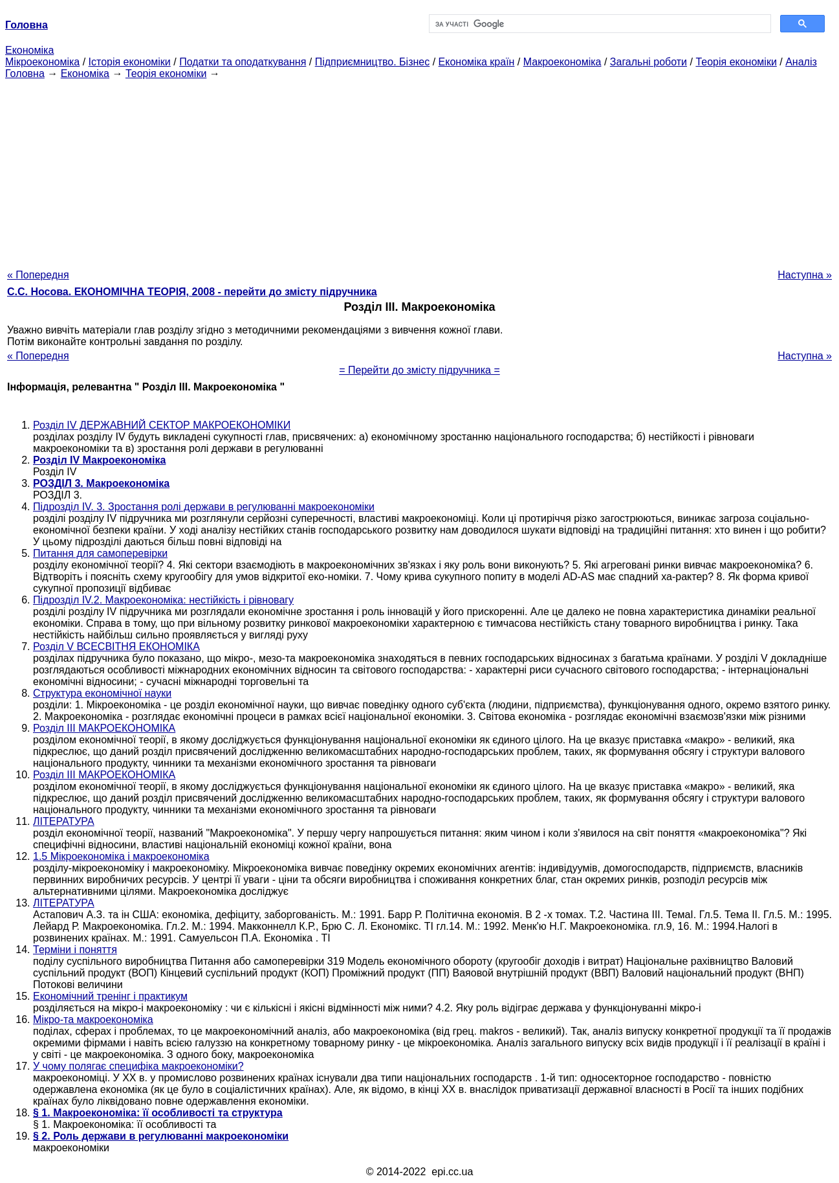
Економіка (29, 50)
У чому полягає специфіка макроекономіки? (138, 1066)
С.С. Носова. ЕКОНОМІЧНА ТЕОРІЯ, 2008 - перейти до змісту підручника (192, 291)
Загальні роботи (648, 61)
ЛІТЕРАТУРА (63, 821)
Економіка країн (477, 61)
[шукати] (599, 24)
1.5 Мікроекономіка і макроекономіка (121, 856)
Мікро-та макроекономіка (93, 1019)
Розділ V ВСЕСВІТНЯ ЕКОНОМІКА (116, 646)
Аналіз (801, 61)
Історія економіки (130, 61)
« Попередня (38, 274)
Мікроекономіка (42, 61)
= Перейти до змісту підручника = (419, 370)
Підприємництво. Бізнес (372, 61)
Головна (25, 73)
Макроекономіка (562, 61)
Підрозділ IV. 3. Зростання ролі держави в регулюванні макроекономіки (204, 506)
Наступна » (805, 274)
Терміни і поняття (75, 949)
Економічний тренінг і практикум (110, 996)
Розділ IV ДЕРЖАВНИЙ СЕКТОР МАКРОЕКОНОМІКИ (161, 425)
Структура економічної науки (102, 693)
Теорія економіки (735, 61)
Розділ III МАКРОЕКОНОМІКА (104, 728)
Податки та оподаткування (242, 61)
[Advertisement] (420, 170)
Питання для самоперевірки (100, 553)
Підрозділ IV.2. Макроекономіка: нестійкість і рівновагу (163, 599)
